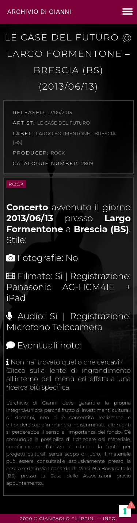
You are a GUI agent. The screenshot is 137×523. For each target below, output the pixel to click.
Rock (16, 184)
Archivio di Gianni (39, 12)
